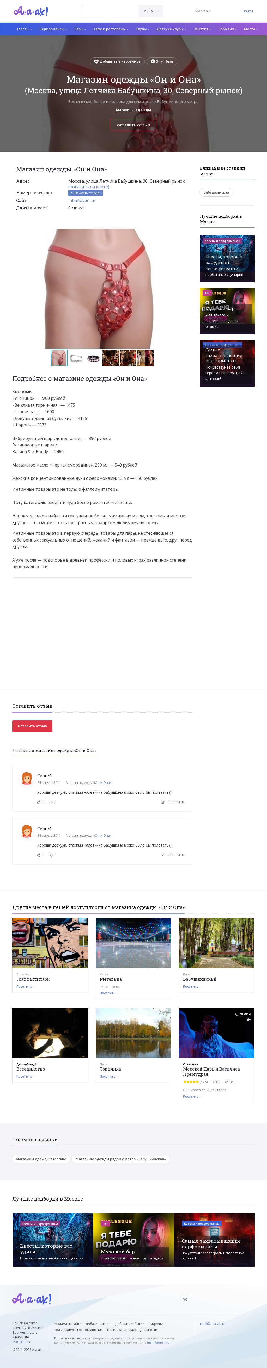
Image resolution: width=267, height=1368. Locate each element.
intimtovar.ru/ (81, 200)
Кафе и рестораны (110, 29)
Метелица (111, 979)
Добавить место (98, 1324)
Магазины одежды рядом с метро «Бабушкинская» (121, 1158)
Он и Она (102, 782)
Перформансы (53, 29)
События (228, 29)
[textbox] (110, 7)
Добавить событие (129, 1324)
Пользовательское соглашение (78, 1330)
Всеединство (30, 1069)
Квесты (24, 29)
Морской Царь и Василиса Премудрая (211, 1071)
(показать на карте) (88, 187)
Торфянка (110, 1069)
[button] (187, 233)
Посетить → (26, 986)
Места (251, 29)
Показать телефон (85, 193)
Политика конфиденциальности (132, 1330)
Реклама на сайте (67, 1324)
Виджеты (155, 1324)
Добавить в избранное (117, 61)
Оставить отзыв (133, 125)
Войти (248, 11)
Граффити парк (33, 979)
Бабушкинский (199, 979)
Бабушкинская (216, 192)
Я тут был (162, 61)
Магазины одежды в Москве (41, 1158)
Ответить (172, 801)
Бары (80, 29)
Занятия (202, 29)
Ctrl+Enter (21, 1342)
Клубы (142, 29)
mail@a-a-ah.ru (158, 1342)
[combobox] (110, 11)
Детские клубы (171, 29)
